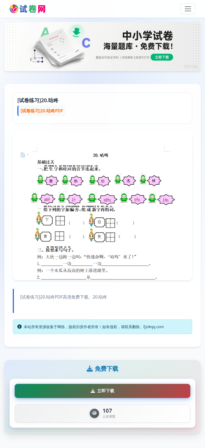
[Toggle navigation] (187, 8)
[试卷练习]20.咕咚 (37, 100)
